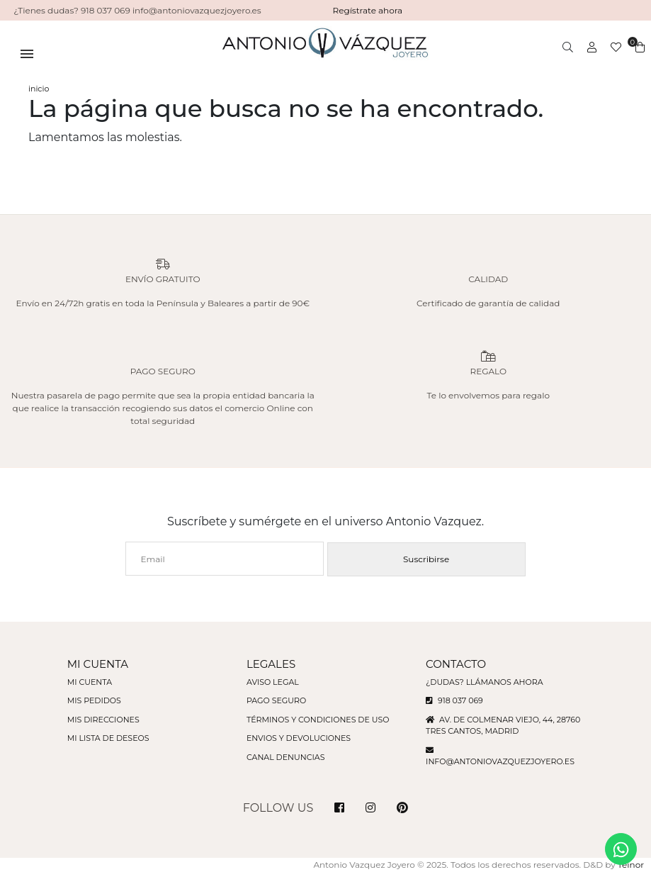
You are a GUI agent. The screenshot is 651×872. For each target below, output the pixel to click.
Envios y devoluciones (299, 738)
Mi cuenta (89, 682)
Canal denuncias (286, 757)
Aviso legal (273, 682)
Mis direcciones (103, 720)
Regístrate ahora (368, 10)
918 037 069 (454, 700)
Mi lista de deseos (108, 738)
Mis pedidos (94, 700)
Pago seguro (276, 700)
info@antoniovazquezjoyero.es (500, 761)
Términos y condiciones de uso (318, 720)
